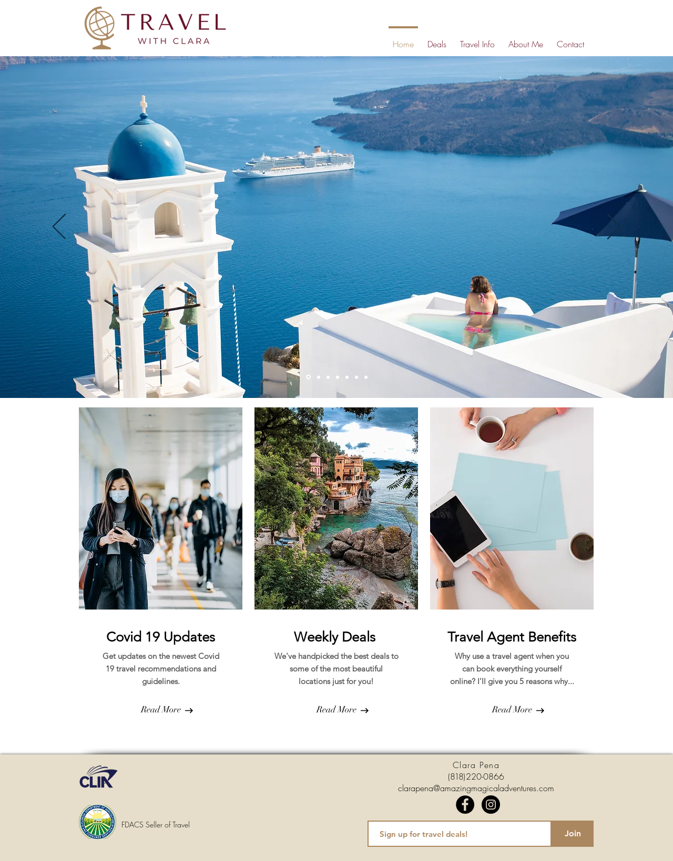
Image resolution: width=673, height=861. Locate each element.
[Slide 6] (356, 377)
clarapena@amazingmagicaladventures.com (476, 788)
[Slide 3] (328, 377)
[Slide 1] (308, 377)
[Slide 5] (347, 377)
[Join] (573, 834)
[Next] (613, 227)
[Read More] (160, 710)
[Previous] (59, 227)
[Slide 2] (318, 377)
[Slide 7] (366, 377)
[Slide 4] (337, 377)
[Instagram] (491, 804)
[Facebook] (465, 804)
